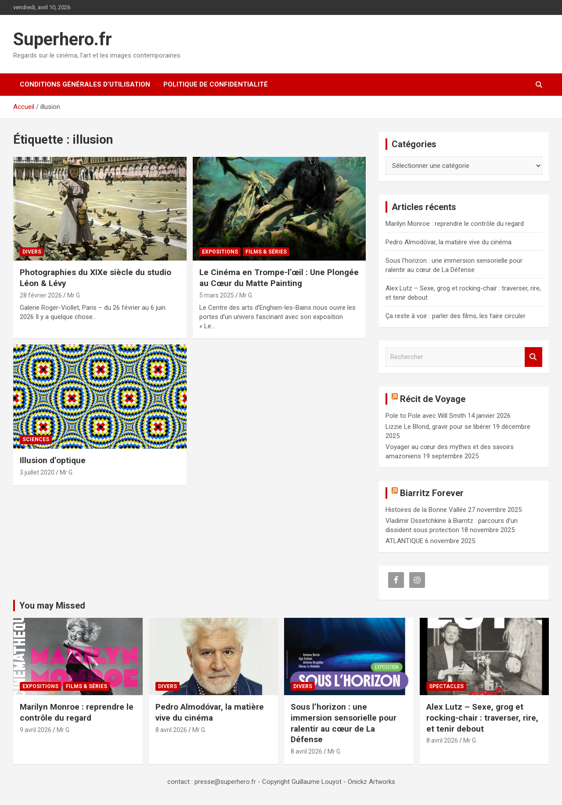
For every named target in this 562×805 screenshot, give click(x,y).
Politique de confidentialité (215, 84)
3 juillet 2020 (37, 472)
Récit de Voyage (432, 399)
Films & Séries (266, 252)
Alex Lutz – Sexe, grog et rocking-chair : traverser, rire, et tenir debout (482, 717)
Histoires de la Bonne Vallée (425, 510)
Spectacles (446, 686)
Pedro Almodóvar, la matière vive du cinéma (448, 242)
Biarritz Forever (432, 493)
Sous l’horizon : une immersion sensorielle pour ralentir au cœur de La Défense (343, 723)
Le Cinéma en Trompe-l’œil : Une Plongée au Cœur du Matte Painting (279, 277)
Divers (31, 252)
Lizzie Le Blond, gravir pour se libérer (438, 427)
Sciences (35, 439)
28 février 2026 (41, 295)
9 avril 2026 (35, 729)
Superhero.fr (62, 39)
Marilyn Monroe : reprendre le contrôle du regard (454, 224)
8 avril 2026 (171, 729)
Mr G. (74, 295)
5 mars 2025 (216, 295)
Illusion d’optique (53, 460)
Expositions (220, 252)
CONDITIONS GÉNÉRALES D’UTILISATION (85, 84)
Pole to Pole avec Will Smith (425, 416)
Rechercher (533, 357)
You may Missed (52, 605)
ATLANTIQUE (404, 541)
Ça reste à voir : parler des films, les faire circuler (455, 316)
